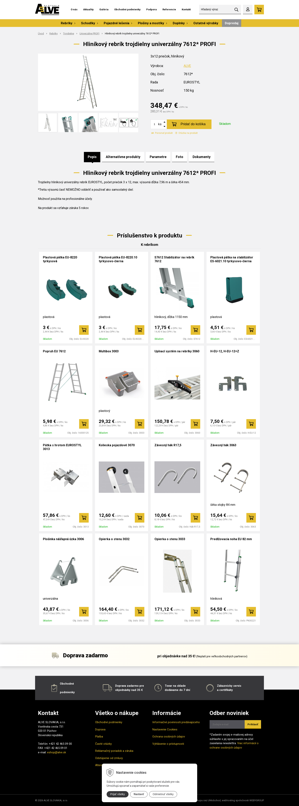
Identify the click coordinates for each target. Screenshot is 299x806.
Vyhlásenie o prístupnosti (168, 743)
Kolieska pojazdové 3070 (117, 445)
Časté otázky (103, 743)
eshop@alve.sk (56, 752)
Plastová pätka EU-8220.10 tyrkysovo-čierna (118, 259)
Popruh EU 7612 (54, 351)
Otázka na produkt (186, 133)
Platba (99, 736)
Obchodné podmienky (127, 9)
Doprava (100, 729)
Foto (179, 157)
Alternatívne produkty (123, 157)
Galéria (104, 9)
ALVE (187, 66)
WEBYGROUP (256, 800)
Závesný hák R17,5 (167, 445)
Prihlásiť (253, 724)
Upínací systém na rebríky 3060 (176, 351)
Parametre (158, 157)
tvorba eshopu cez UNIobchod (204, 800)
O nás (74, 9)
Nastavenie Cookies (164, 729)
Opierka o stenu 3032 (114, 539)
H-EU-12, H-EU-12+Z (224, 351)
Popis (92, 157)
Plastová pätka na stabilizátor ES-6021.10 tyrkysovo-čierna (231, 259)
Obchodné (67, 683)
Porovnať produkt (162, 133)
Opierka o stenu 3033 (169, 539)
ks (160, 124)
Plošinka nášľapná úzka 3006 (63, 539)
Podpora (151, 9)
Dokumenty (202, 157)
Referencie (169, 9)
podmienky (67, 692)
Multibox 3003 (109, 351)
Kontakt (186, 9)
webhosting (228, 800)
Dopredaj (231, 23)
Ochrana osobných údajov (168, 736)
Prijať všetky (117, 794)
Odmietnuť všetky (163, 794)
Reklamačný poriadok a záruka (114, 751)
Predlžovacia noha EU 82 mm (231, 539)
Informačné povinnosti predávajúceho (176, 722)
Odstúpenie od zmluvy (109, 758)
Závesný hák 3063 (223, 445)
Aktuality (88, 9)
